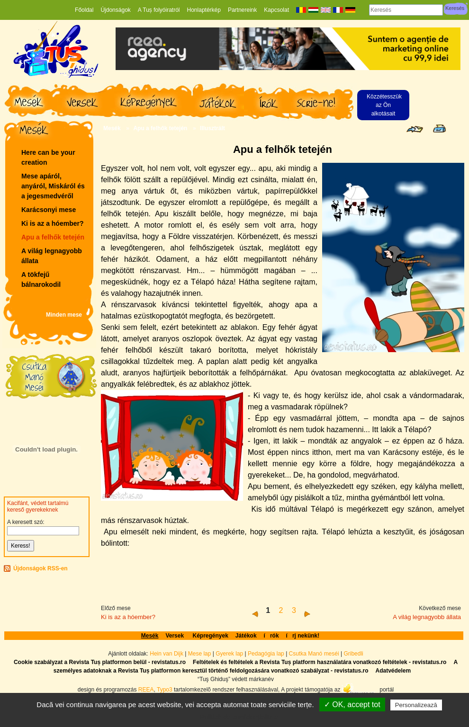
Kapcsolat (276, 10)
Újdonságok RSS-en (40, 568)
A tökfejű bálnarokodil (41, 279)
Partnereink (242, 10)
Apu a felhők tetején (52, 237)
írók (271, 635)
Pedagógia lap (267, 653)
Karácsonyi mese (48, 209)
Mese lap (199, 653)
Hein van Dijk (166, 653)
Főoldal (84, 10)
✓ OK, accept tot (352, 704)
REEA (146, 689)
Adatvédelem (393, 670)
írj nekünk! (303, 635)
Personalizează (416, 705)
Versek (175, 635)
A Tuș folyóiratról (159, 10)
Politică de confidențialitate (239, 717)
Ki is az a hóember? (52, 223)
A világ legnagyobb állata (51, 256)
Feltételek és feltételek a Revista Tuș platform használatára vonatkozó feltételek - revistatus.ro (319, 662)
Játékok (246, 635)
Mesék (112, 128)
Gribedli (353, 653)
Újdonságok (115, 10)
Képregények (210, 635)
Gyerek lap (230, 653)
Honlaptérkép (204, 10)
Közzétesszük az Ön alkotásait (384, 105)
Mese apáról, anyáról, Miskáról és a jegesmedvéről (53, 186)
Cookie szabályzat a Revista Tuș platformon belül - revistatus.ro (100, 662)
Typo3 (164, 689)
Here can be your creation (48, 157)
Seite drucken (439, 128)
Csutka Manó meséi (315, 653)
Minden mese (64, 314)
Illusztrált (212, 128)
